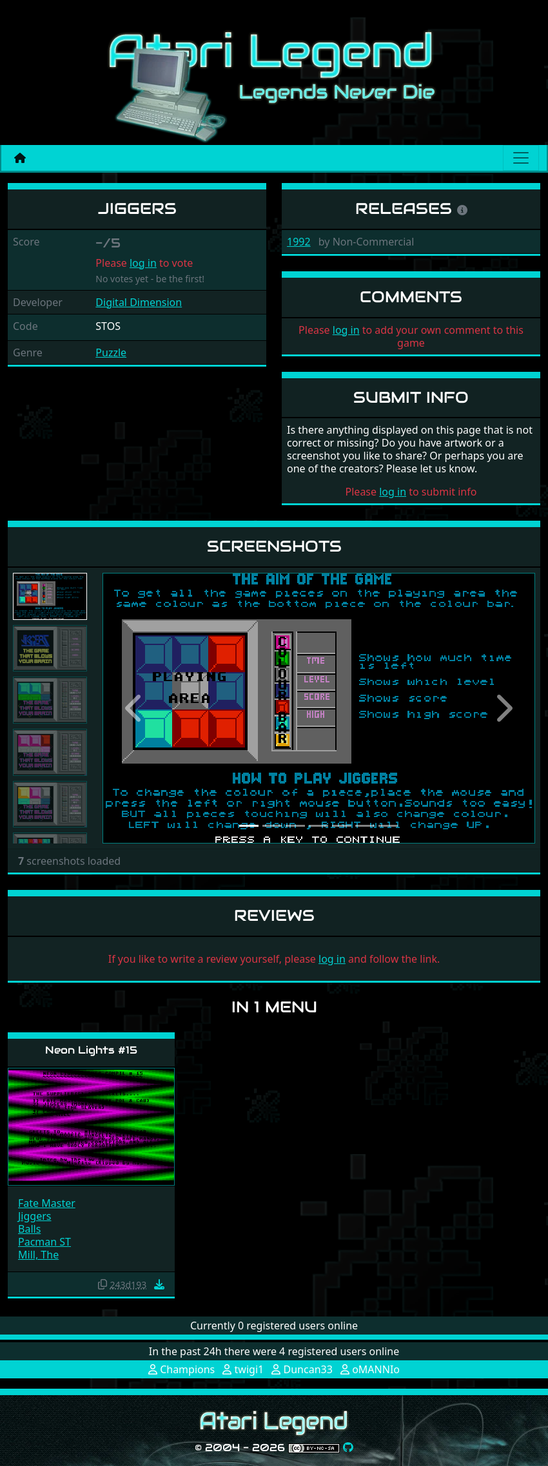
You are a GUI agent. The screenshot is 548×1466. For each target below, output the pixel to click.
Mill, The (38, 1255)
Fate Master (46, 1203)
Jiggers (34, 1216)
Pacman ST (44, 1242)
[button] (135, 708)
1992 (299, 242)
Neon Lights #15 (91, 1050)
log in (143, 263)
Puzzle (110, 352)
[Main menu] (521, 158)
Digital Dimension (138, 302)
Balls (29, 1229)
